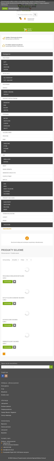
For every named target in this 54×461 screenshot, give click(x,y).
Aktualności (4, 392)
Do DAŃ (6, 64)
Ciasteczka (7, 121)
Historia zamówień (6, 427)
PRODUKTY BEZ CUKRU (9, 198)
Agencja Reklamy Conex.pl (39, 458)
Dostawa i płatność (6, 406)
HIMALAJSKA (7, 159)
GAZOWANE (7, 194)
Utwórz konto (31, 20)
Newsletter (4, 433)
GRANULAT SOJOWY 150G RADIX (11, 341)
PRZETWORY (6, 58)
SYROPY (5, 217)
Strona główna (5, 386)
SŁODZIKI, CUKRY (7, 132)
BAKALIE (5, 88)
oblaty (6, 128)
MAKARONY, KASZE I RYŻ (9, 172)
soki (5, 184)
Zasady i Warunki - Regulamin (8, 412)
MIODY (4, 166)
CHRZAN (6, 69)
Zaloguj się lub (30, 18)
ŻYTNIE (5, 146)
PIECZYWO (5, 136)
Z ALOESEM (7, 191)
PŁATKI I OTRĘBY (7, 176)
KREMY (5, 209)
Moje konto (4, 424)
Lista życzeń (4, 430)
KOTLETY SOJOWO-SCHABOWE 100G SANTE (13, 297)
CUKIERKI (6, 123)
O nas (2, 389)
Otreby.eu (14, 458)
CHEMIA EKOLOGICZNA (8, 213)
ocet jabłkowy (8, 80)
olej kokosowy (8, 77)
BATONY (6, 118)
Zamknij (5, 8)
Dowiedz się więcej (13, 8)
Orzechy (6, 94)
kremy (4, 220)
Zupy (5, 62)
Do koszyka (7, 281)
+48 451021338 (7, 447)
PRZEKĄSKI (6, 114)
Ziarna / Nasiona (8, 92)
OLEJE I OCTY (6, 73)
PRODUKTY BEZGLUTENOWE (10, 98)
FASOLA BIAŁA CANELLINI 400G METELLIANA (13, 276)
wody (5, 186)
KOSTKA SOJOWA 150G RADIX (10, 319)
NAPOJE (5, 179)
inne (5, 151)
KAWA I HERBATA (7, 169)
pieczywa (6, 207)
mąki (5, 105)
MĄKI (4, 139)
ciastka (6, 110)
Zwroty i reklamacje (6, 415)
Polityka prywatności (6, 409)
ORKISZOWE (7, 143)
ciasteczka (7, 204)
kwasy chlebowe (8, 189)
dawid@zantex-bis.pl (8, 449)
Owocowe (6, 67)
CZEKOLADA (7, 126)
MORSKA (6, 161)
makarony (7, 102)
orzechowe (7, 224)
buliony (6, 107)
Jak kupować (4, 403)
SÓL (4, 155)
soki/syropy (7, 202)
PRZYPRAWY (6, 84)
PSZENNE (6, 148)
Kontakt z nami (5, 395)
